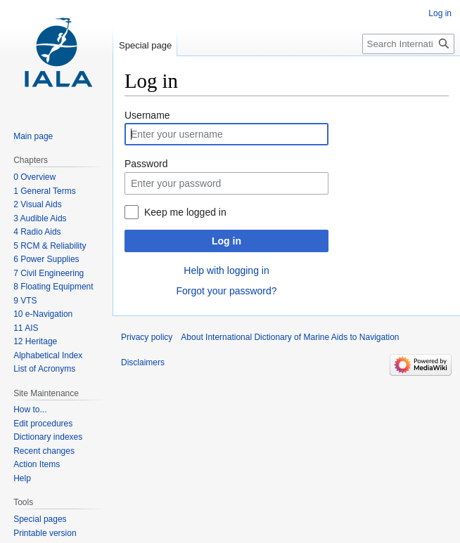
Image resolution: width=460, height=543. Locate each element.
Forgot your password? (226, 290)
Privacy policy (146, 337)
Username (147, 115)
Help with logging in (226, 270)
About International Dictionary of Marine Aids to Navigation (290, 337)
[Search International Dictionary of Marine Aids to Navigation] (408, 44)
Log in (226, 241)
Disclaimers (143, 362)
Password (145, 163)
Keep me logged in (185, 212)
